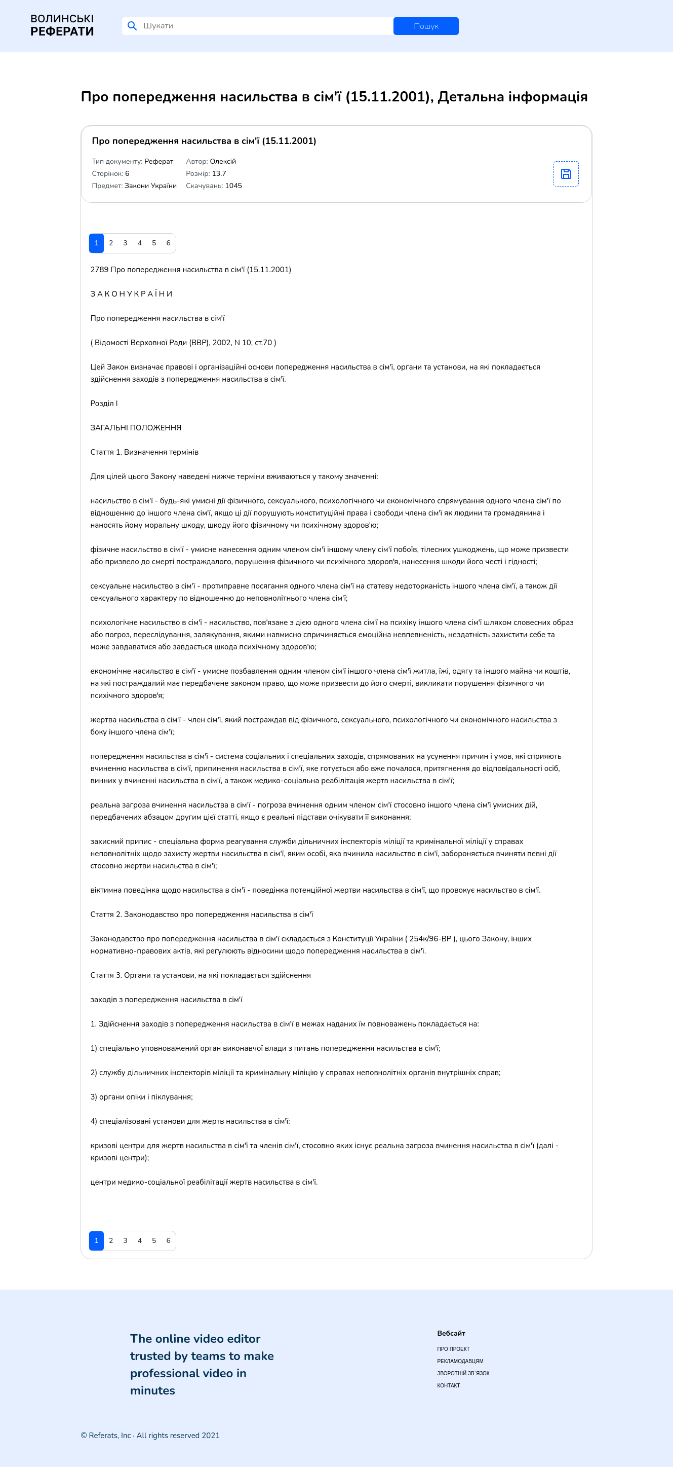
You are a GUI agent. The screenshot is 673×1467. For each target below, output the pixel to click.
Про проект (453, 1349)
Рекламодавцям (460, 1361)
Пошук (426, 26)
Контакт (448, 1385)
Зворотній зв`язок (463, 1373)
